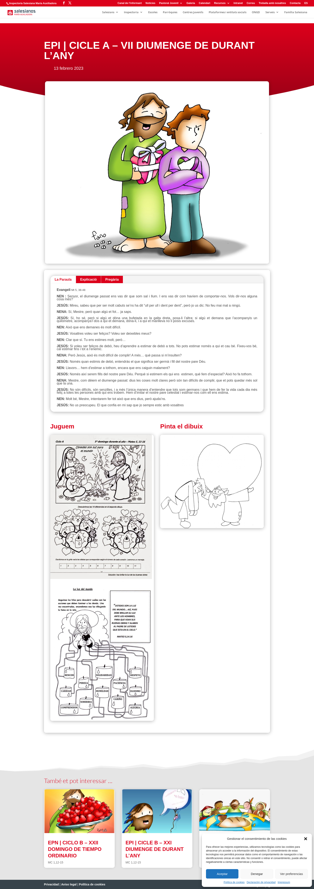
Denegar (257, 874)
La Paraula (63, 279)
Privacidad (51, 884)
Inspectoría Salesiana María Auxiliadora (33, 3)
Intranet (238, 3)
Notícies (150, 3)
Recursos (220, 3)
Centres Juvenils (193, 12)
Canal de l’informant (130, 3)
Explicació (88, 279)
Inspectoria (131, 12)
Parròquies (170, 12)
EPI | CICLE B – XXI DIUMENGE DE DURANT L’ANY (155, 849)
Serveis (270, 12)
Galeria (191, 3)
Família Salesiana (295, 12)
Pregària (112, 279)
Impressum (284, 882)
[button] (306, 839)
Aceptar (222, 874)
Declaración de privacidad (261, 882)
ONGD (256, 12)
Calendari (204, 3)
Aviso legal (68, 884)
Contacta (295, 3)
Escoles (152, 12)
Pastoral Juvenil (168, 3)
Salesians (108, 12)
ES (306, 3)
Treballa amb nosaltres (272, 3)
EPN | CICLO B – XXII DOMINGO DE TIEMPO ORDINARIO (75, 849)
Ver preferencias (291, 874)
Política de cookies (234, 882)
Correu (251, 3)
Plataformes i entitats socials (227, 12)
